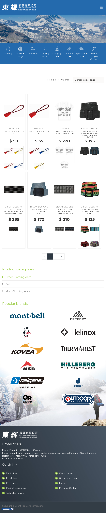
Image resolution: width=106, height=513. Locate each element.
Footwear (33, 50)
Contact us (9, 473)
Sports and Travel (81, 52)
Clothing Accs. (49, 29)
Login (60, 483)
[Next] (62, 256)
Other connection (66, 478)
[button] (88, 80)
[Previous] (44, 256)
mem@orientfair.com (85, 453)
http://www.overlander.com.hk (31, 456)
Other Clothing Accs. (69, 29)
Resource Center (65, 488)
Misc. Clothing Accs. (16, 291)
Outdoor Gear (69, 52)
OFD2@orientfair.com (31, 450)
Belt (6, 284)
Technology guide (13, 493)
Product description (14, 488)
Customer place (65, 473)
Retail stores (10, 478)
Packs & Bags (20, 52)
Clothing (8, 50)
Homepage (32, 29)
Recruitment (10, 483)
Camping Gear (57, 52)
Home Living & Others (94, 53)
